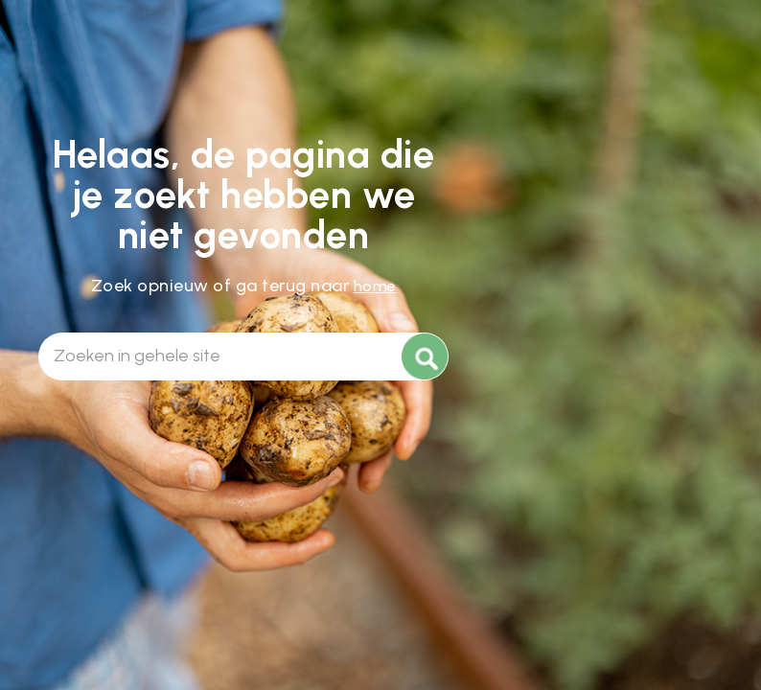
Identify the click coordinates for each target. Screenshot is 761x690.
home (375, 286)
